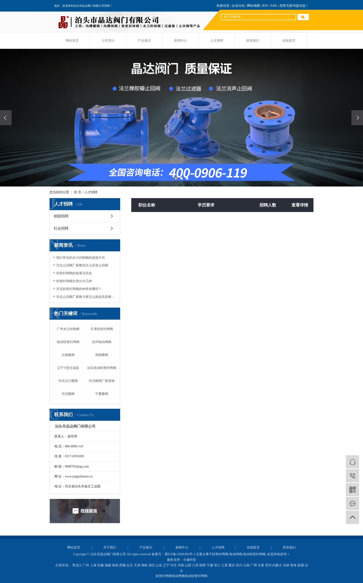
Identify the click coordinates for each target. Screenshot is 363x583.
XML (274, 5)
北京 (129, 565)
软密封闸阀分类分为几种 (74, 281)
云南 (246, 565)
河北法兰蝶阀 (68, 381)
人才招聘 (216, 40)
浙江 (217, 565)
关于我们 (109, 547)
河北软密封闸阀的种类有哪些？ (79, 289)
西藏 (122, 565)
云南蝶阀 (68, 355)
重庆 (231, 565)
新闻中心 (180, 40)
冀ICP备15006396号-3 (180, 554)
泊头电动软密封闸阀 (101, 368)
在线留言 (288, 40)
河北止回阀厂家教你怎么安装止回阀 (82, 265)
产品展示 (144, 40)
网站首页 (72, 40)
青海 (293, 565)
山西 (188, 565)
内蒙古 (277, 565)
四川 (239, 565)
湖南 (144, 565)
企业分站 (238, 5)
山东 (159, 565)
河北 (173, 565)
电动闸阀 (235, 554)
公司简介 (108, 40)
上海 (93, 565)
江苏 (195, 565)
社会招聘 (61, 228)
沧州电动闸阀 (101, 342)
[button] (176, 178)
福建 (108, 565)
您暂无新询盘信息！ (294, 5)
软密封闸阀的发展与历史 (74, 273)
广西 (253, 565)
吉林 (286, 565)
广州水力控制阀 (68, 329)
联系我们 (252, 40)
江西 (224, 565)
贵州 (268, 565)
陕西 (202, 565)
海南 (115, 565)
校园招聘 (61, 216)
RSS (265, 5)
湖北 (151, 565)
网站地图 (253, 5)
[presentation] (6, 117)
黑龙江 (77, 565)
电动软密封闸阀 (68, 342)
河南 (181, 565)
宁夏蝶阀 (101, 394)
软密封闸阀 (220, 554)
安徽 (100, 565)
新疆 (300, 565)
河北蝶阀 (68, 394)
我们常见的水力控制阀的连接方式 (80, 257)
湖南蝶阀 (101, 355)
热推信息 (222, 5)
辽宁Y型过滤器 (68, 368)
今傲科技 (189, 559)
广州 (86, 565)
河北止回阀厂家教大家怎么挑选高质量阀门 (86, 297)
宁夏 (210, 565)
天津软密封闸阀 (101, 329)
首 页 (77, 192)
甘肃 (261, 565)
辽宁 (166, 565)
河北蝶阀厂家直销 (102, 381)
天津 (137, 565)
